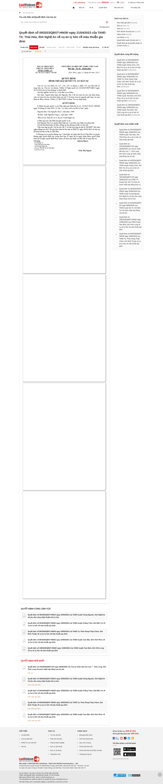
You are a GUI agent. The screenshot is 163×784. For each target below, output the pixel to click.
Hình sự (120, 28)
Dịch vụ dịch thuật (56, 746)
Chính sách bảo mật (85, 746)
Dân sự (30, 673)
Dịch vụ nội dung (55, 750)
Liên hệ (23, 746)
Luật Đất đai (50, 782)
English (120, 2)
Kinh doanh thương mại (125, 31)
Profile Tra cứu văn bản (28, 743)
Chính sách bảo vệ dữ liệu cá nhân (90, 750)
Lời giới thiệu (25, 735)
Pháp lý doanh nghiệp (57, 743)
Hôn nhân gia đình (34, 685)
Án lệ (91, 7)
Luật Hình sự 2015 (62, 782)
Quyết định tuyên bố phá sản (127, 40)
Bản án (81, 7)
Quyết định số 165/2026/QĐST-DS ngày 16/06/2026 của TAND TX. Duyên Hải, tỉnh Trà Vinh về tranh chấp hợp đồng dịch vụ (130, 179)
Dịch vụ (112, 2)
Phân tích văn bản (56, 739)
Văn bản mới (118, 7)
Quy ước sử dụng (85, 743)
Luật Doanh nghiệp (39, 782)
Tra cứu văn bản (55, 735)
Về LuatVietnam (78, 3)
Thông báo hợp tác (85, 754)
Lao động (120, 37)
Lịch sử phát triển (26, 739)
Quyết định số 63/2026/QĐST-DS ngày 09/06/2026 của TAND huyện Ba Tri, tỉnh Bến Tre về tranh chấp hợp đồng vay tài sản (130, 208)
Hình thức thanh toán (86, 739)
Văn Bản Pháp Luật (25, 782)
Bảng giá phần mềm (85, 735)
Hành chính (121, 34)
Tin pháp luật (135, 7)
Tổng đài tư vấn (55, 754)
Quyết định (103, 7)
